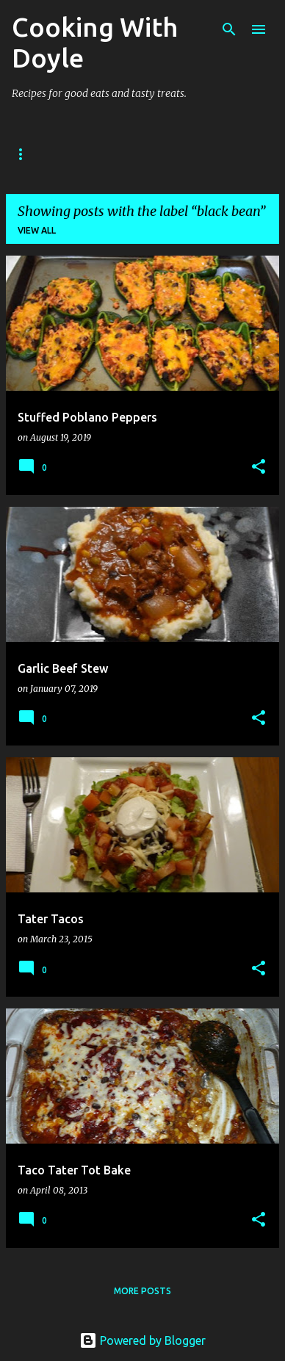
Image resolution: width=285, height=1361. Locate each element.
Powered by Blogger (142, 1340)
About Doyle (104, 154)
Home (26, 154)
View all (37, 230)
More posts (142, 1291)
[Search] (229, 29)
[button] (258, 467)
